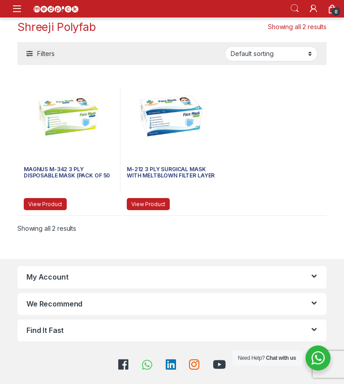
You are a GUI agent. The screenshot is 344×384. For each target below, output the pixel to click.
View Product (45, 204)
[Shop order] (271, 53)
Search (295, 8)
